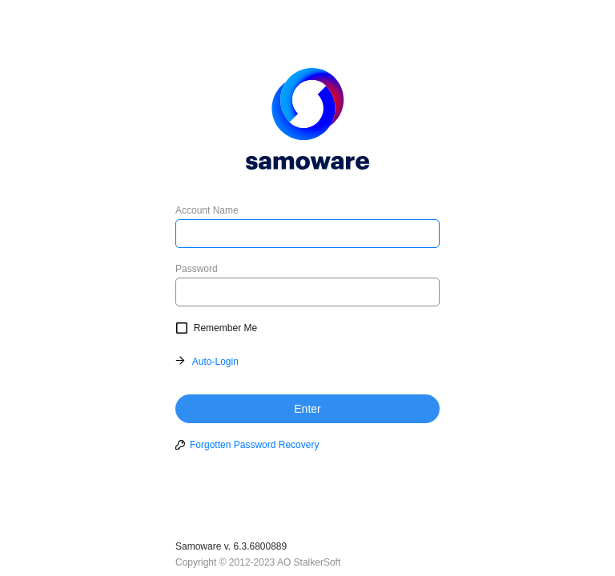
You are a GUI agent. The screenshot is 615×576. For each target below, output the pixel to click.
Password (196, 269)
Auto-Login (215, 361)
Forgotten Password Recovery (254, 444)
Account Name (207, 210)
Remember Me (225, 328)
